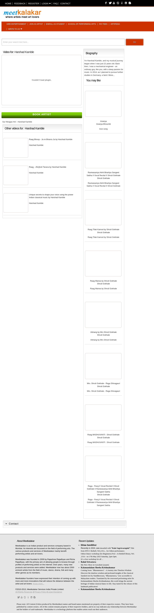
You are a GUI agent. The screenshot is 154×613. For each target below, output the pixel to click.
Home (8, 3)
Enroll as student (55, 24)
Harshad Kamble (24, 52)
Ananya (103, 121)
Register (33, 3)
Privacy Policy (40, 592)
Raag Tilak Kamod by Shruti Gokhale (103, 229)
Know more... (38, 584)
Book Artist (42, 114)
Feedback (20, 3)
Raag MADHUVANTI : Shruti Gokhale (104, 435)
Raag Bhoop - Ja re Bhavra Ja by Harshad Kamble (50, 139)
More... (112, 75)
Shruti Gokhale (103, 178)
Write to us (14, 29)
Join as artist (36, 24)
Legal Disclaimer (55, 592)
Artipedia (115, 24)
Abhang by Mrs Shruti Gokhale (103, 332)
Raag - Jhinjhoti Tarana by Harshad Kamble (47, 167)
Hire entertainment (16, 24)
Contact (65, 3)
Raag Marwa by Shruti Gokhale (103, 281)
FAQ (55, 3)
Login (46, 3)
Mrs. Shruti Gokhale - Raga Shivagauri (103, 383)
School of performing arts (82, 24)
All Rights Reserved (23, 592)
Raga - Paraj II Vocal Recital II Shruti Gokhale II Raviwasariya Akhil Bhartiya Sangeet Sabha (103, 489)
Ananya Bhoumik (103, 124)
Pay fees (103, 24)
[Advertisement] (113, 12)
